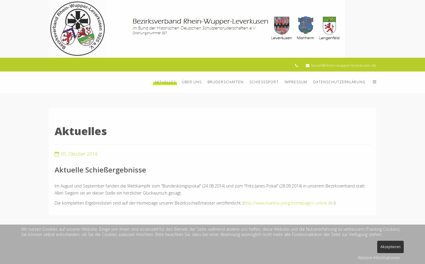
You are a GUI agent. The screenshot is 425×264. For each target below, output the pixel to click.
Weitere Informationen (379, 257)
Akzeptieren (390, 246)
